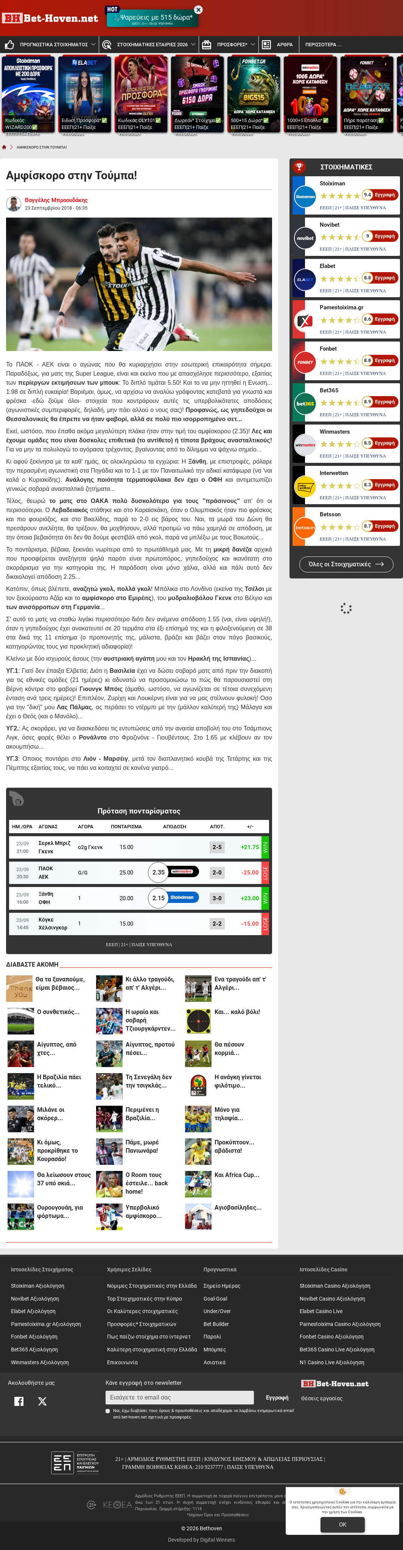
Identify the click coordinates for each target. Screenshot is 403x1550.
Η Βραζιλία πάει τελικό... (59, 1081)
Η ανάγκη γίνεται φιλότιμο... (238, 1081)
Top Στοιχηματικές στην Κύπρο (144, 1299)
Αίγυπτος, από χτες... (56, 1048)
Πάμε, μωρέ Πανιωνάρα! (142, 1146)
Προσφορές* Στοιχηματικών (141, 1324)
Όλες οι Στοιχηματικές (346, 564)
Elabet (327, 266)
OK (342, 1524)
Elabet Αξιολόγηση (33, 1311)
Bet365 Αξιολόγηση (34, 1349)
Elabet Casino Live (321, 1311)
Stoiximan (332, 183)
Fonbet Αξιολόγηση (34, 1337)
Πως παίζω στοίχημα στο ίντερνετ (149, 1337)
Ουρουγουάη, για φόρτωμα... (60, 1211)
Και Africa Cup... (237, 1175)
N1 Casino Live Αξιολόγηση (332, 1362)
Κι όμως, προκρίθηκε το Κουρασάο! (57, 1151)
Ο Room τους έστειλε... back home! (147, 1183)
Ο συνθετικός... (58, 1012)
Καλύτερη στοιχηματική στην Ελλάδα (152, 1349)
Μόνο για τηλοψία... (229, 1114)
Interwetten (334, 473)
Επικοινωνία (122, 1362)
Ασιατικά (215, 1362)
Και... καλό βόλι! (237, 1012)
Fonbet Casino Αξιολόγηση (332, 1337)
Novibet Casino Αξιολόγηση (332, 1299)
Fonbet (328, 348)
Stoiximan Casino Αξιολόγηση (335, 1286)
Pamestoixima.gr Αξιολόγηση (46, 1324)
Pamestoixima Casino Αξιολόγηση (340, 1324)
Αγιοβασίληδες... (238, 1207)
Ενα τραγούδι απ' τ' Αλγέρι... (240, 983)
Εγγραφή (277, 1397)
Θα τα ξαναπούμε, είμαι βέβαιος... (60, 983)
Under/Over (217, 1311)
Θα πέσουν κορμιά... (229, 1048)
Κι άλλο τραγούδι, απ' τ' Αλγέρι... (150, 983)
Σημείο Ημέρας (222, 1286)
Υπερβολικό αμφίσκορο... (144, 1211)
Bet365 (329, 390)
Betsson (330, 514)
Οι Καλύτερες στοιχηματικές (142, 1311)
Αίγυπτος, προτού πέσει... (150, 1048)
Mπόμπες (215, 1349)
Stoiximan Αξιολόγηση (37, 1286)
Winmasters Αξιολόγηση (40, 1362)
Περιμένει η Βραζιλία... (142, 1114)
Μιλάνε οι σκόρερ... (50, 1114)
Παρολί (212, 1337)
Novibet (329, 224)
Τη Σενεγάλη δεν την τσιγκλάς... (149, 1081)
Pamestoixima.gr (341, 307)
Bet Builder (216, 1324)
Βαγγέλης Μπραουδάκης (56, 200)
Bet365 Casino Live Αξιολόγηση (337, 1349)
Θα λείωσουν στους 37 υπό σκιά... (64, 1179)
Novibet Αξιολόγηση (35, 1299)
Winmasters (335, 431)
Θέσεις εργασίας (322, 1398)
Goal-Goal (215, 1299)
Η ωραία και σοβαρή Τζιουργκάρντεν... (151, 1020)
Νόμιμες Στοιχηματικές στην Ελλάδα (152, 1286)
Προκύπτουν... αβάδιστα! (235, 1146)
